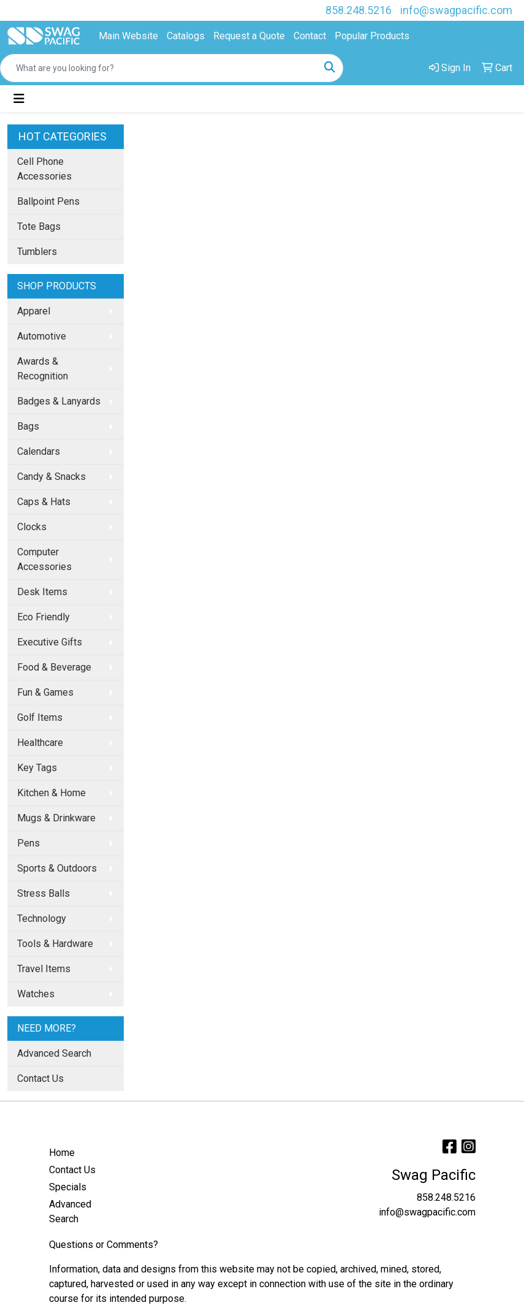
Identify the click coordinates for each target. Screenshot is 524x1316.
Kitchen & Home (51, 793)
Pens (28, 843)
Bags (28, 426)
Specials (67, 1187)
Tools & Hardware (55, 943)
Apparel (33, 311)
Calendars (38, 451)
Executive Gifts (49, 642)
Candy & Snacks (51, 476)
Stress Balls (43, 893)
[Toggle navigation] (19, 98)
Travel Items (43, 969)
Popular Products (372, 36)
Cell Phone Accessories (44, 169)
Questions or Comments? (103, 1244)
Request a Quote (249, 36)
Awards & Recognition (42, 369)
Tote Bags (39, 226)
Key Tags (37, 768)
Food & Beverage (54, 667)
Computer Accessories (44, 559)
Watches (36, 994)
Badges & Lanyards (59, 401)
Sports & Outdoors (57, 868)
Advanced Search (54, 1053)
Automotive (41, 336)
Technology (41, 918)
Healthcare (40, 742)
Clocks (32, 527)
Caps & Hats (43, 502)
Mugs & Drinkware (56, 818)
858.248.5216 (358, 10)
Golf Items (40, 717)
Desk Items (42, 592)
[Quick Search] (158, 68)
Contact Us (40, 1078)
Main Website (128, 36)
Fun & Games (45, 692)
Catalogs (186, 36)
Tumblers (37, 251)
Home (62, 1152)
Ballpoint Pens (48, 201)
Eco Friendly (43, 617)
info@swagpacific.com (456, 10)
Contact (310, 36)
